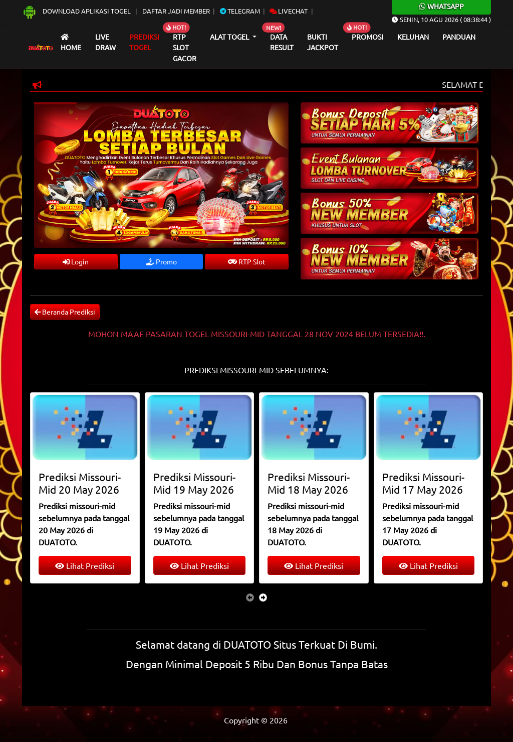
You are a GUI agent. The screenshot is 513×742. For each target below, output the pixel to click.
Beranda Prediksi (65, 311)
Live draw (105, 42)
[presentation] (250, 597)
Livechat (289, 11)
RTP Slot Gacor (184, 47)
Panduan (458, 36)
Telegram (240, 11)
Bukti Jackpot (322, 42)
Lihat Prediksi (84, 565)
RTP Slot (247, 261)
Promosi (367, 36)
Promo (161, 261)
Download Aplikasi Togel (77, 11)
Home (71, 43)
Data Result (282, 42)
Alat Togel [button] (230, 36)
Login (76, 261)
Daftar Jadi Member (176, 11)
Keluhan (413, 36)
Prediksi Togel (144, 42)
